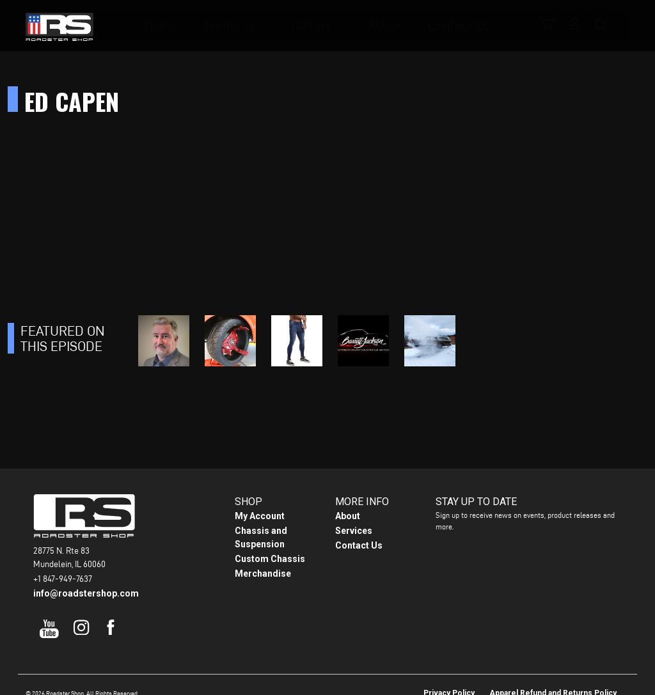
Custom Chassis (270, 559)
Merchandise (263, 573)
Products (245, 26)
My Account (260, 516)
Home (183, 26)
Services (353, 531)
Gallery (319, 26)
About (386, 26)
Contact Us (453, 26)
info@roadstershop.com (86, 593)
